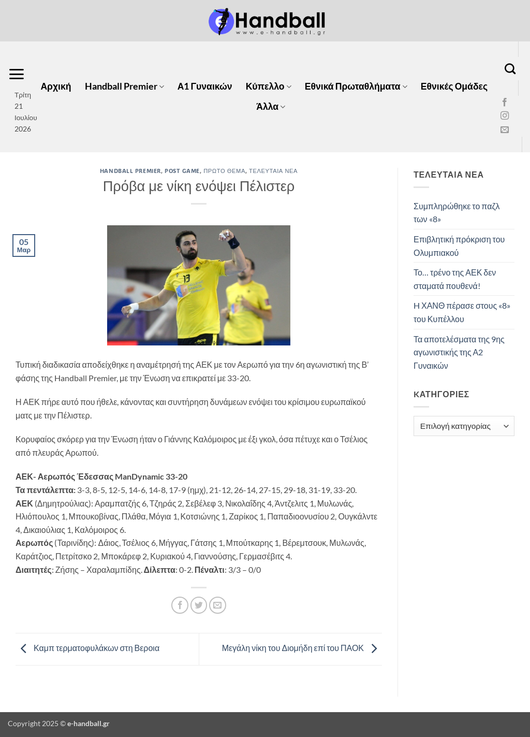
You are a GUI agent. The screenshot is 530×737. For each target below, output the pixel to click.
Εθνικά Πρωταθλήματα (356, 86)
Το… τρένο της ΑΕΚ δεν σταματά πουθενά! (455, 279)
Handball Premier (124, 86)
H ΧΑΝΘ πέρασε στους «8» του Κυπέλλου (462, 312)
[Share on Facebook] (179, 605)
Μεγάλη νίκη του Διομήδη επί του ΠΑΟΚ (302, 648)
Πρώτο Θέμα (224, 171)
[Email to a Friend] (217, 605)
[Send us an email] (504, 130)
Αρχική (55, 86)
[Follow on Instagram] (504, 116)
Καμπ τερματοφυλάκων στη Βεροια (87, 648)
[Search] (510, 68)
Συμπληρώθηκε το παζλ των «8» (456, 212)
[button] (16, 74)
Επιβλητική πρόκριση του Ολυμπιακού (459, 245)
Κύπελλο (268, 86)
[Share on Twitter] (199, 605)
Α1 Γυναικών (205, 86)
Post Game (182, 171)
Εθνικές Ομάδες (454, 86)
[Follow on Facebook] (504, 102)
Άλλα (270, 106)
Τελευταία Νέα (273, 171)
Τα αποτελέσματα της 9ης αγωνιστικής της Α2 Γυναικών (459, 352)
